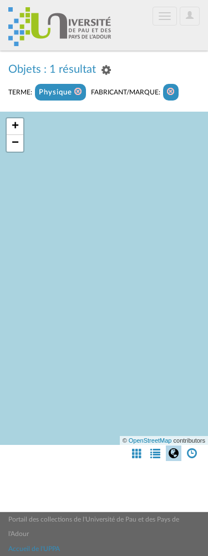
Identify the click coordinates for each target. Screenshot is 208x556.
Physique (60, 92)
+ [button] (15, 126)
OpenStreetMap (150, 440)
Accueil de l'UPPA (34, 548)
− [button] (15, 143)
